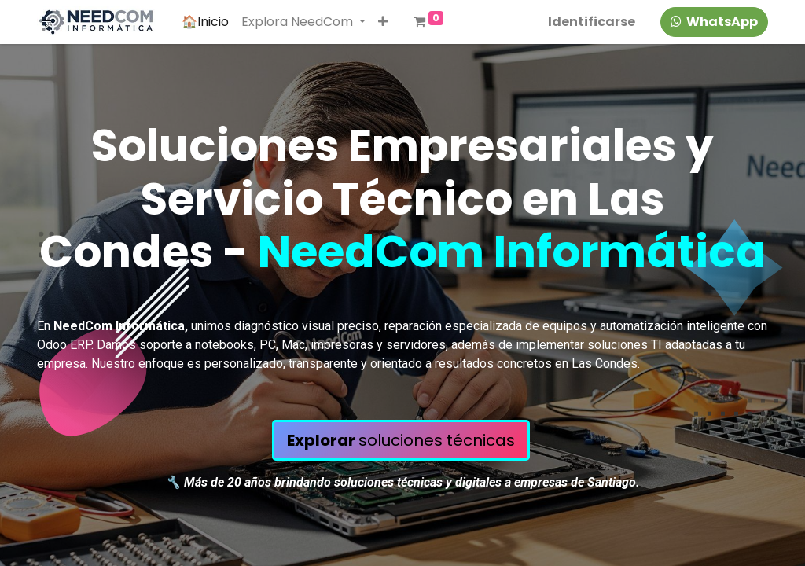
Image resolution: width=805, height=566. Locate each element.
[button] (383, 22)
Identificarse (591, 22)
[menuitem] (205, 22)
